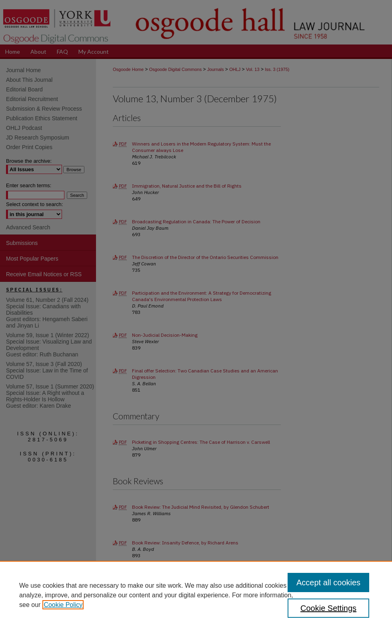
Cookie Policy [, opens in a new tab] (63, 604)
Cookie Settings (328, 608)
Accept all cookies (328, 582)
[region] (196, 595)
